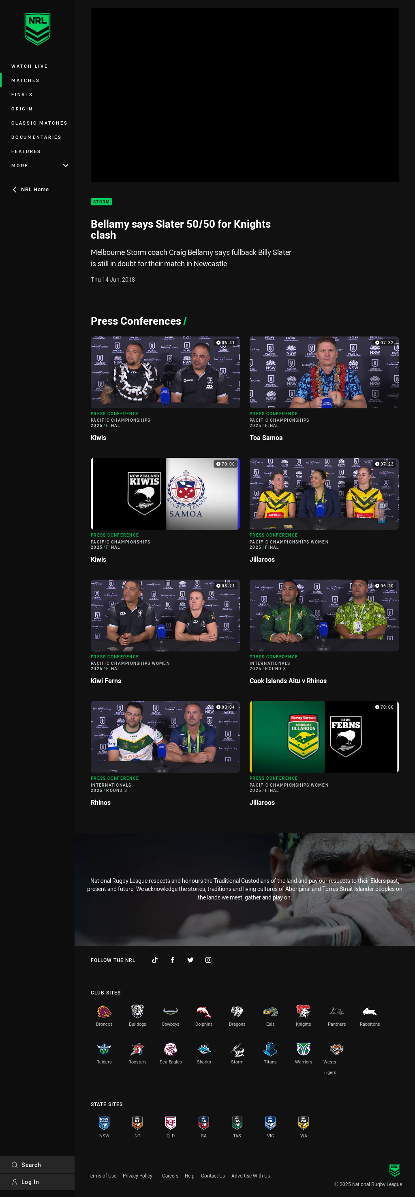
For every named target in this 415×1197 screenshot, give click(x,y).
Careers (170, 1175)
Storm (101, 202)
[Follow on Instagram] (208, 960)
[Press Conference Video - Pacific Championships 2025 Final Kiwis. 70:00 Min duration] (165, 513)
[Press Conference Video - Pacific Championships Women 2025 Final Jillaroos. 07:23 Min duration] (324, 513)
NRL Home (30, 189)
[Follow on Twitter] (190, 960)
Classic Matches (39, 123)
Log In (25, 1182)
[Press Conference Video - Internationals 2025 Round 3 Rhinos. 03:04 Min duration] (165, 757)
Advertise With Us (250, 1175)
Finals (22, 94)
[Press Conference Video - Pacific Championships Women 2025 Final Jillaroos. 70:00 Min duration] (324, 757)
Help (190, 1175)
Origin (22, 109)
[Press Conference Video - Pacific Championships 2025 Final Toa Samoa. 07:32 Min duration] (324, 392)
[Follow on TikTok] (155, 960)
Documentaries (36, 137)
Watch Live (29, 66)
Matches (25, 80)
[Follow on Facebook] (172, 960)
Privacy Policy (137, 1175)
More (39, 165)
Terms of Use (102, 1175)
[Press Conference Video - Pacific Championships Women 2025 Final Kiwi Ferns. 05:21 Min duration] (165, 635)
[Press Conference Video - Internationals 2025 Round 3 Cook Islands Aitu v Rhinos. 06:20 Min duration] (324, 635)
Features (26, 151)
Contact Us (213, 1175)
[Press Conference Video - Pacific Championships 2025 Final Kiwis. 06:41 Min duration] (165, 392)
